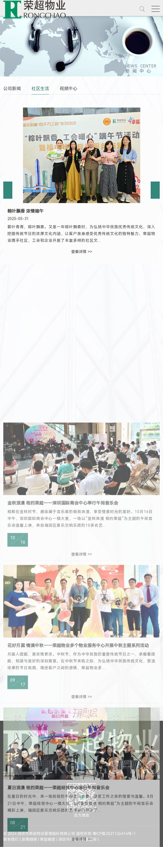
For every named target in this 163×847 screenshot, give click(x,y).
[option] (81, 183)
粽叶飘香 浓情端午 (25, 211)
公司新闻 (12, 88)
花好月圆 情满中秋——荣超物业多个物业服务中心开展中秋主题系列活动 (78, 758)
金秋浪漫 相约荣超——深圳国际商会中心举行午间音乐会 (62, 616)
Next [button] (155, 190)
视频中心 (68, 88)
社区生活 (40, 88)
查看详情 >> (81, 251)
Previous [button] (7, 190)
